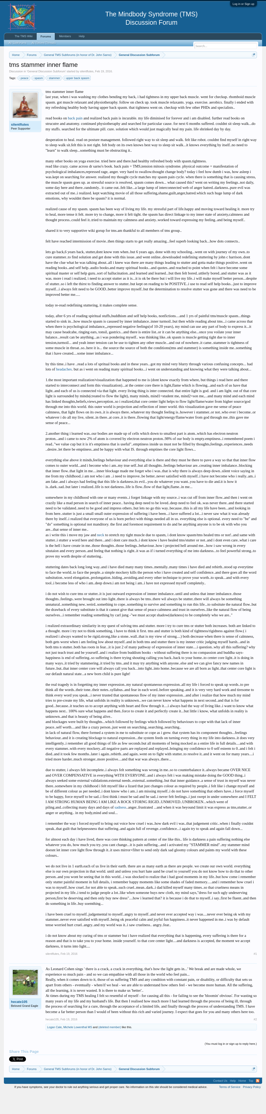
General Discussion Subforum (46, 92)
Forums (46, 36)
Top (251, 1102)
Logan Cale (54, 1048)
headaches (64, 391)
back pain (75, 140)
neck (100, 556)
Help (82, 36)
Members (65, 36)
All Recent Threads (44, 42)
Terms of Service (229, 1108)
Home (242, 1102)
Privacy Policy (252, 1108)
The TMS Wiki (23, 36)
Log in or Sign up (243, 3)
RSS (258, 1102)
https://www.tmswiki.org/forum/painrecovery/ (57, 73)
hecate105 (19, 1023)
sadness (120, 829)
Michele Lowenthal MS (77, 1048)
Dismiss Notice (253, 67)
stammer (53, 99)
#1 (255, 975)
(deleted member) (109, 1048)
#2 (255, 1040)
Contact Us (220, 1102)
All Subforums (17, 42)
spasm (38, 99)
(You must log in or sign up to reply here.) (231, 1065)
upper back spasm (76, 99)
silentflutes (87, 92)
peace (24, 99)
